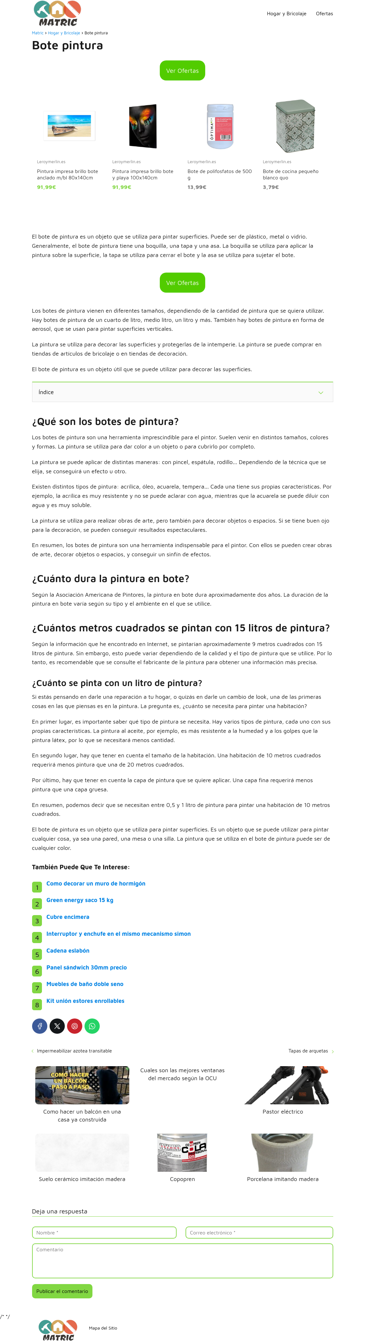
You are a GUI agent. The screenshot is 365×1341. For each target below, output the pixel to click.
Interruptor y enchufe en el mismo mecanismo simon (118, 933)
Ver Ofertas (182, 70)
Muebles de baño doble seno (84, 984)
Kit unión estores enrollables (85, 1000)
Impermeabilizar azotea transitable (74, 1050)
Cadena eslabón (67, 950)
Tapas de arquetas (308, 1050)
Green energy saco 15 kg (79, 900)
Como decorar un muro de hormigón (95, 883)
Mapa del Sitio (103, 1328)
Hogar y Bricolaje (287, 13)
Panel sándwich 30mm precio (86, 967)
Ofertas (324, 13)
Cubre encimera (67, 917)
